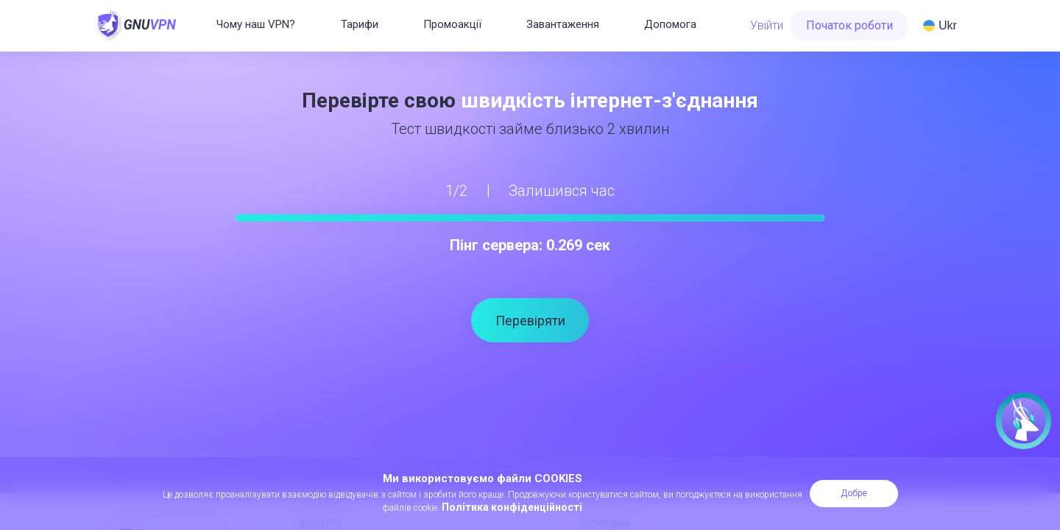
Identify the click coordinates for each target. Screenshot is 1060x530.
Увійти (766, 25)
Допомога (670, 24)
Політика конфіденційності (512, 507)
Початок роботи (849, 25)
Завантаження (562, 24)
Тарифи (359, 24)
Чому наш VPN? (255, 24)
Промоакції (452, 24)
